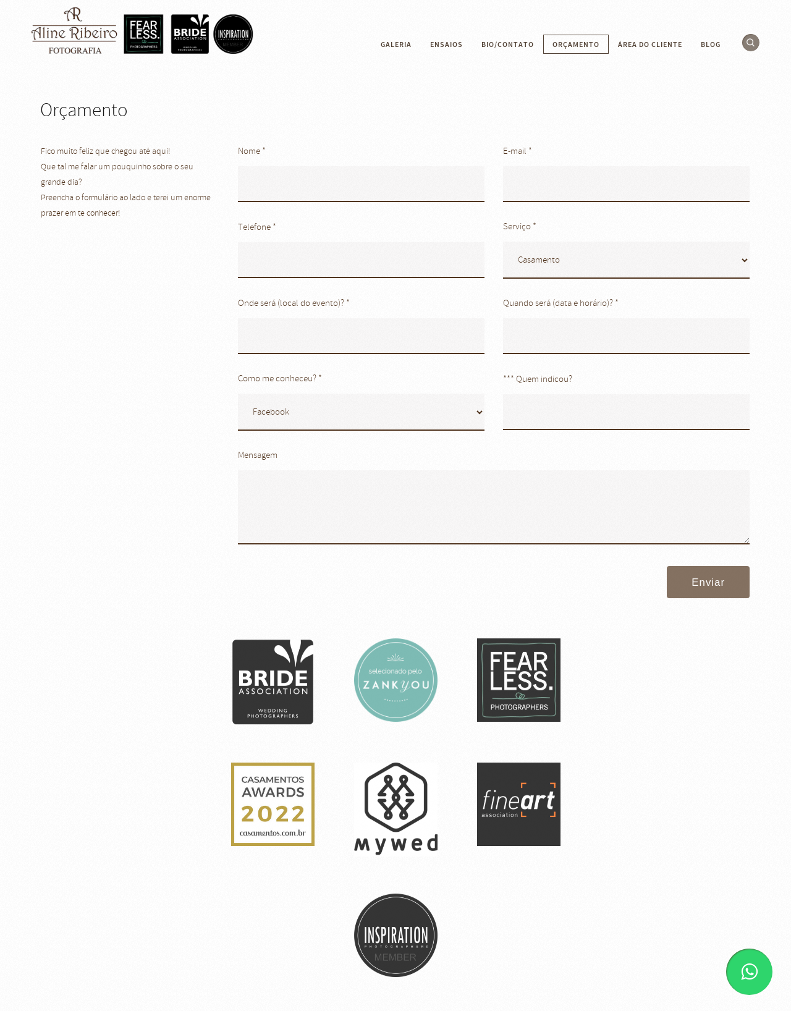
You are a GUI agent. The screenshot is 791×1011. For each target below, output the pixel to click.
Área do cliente (650, 44)
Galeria (396, 44)
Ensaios (446, 44)
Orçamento (575, 44)
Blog (711, 44)
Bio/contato (507, 44)
